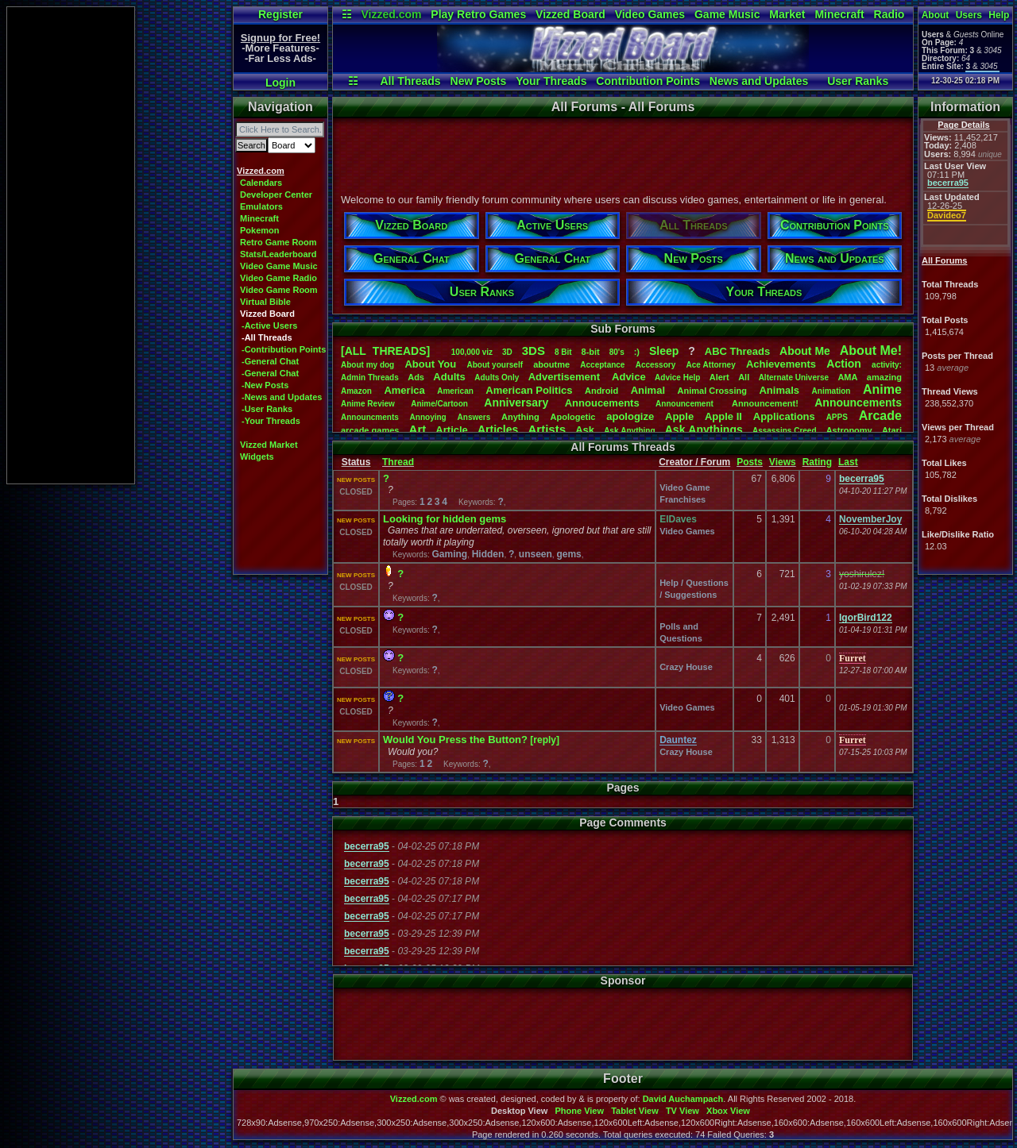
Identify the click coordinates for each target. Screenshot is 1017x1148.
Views (782, 462)
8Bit (563, 352)
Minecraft (839, 14)
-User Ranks (267, 409)
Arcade (880, 415)
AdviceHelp (677, 377)
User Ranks (857, 81)
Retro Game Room (278, 242)
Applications (784, 416)
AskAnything (629, 430)
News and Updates (759, 81)
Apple (679, 416)
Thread (398, 462)
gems (568, 554)
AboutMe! (871, 350)
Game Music (727, 14)
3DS (533, 350)
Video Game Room (279, 290)
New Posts (478, 81)
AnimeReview (368, 403)
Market (787, 14)
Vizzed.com (391, 14)
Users (969, 15)
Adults (449, 377)
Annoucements (602, 403)
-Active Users (269, 325)
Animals (779, 390)
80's (617, 352)
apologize (630, 416)
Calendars (261, 182)
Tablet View (635, 1110)
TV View (682, 1110)
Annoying (428, 417)
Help (998, 15)
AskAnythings (704, 429)
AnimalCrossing (712, 390)
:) (637, 351)
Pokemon (260, 230)
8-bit (591, 351)
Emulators (261, 206)
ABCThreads (737, 351)
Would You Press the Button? (455, 739)
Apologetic (573, 417)
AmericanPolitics (528, 390)
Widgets (257, 456)
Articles (498, 429)
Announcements (858, 402)
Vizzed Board (570, 14)
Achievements (781, 364)
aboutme (551, 364)
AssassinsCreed (784, 430)
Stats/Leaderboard (278, 254)
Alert (719, 377)
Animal (648, 390)
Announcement (685, 403)
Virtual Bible (265, 301)
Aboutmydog (367, 364)
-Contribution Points (284, 349)
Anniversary (516, 402)
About (935, 15)
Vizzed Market (269, 444)
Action (843, 363)
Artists (547, 429)
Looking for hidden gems (444, 519)
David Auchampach (683, 1099)
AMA (847, 377)
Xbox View (728, 1110)
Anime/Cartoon (439, 403)
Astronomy (849, 430)
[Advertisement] (70, 245)
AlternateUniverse (794, 377)
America (404, 390)
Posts (750, 462)
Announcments (370, 417)
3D (507, 352)
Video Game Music (279, 266)
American (455, 391)
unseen (535, 554)
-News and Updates (282, 397)
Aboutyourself (494, 364)
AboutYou (430, 364)
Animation (831, 391)
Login (280, 82)
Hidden (488, 554)
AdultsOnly (496, 377)
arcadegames (370, 430)
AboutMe (804, 351)
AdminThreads (370, 377)
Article (451, 430)
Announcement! (765, 403)
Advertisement (565, 377)
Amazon (356, 391)
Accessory (656, 364)
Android (601, 390)
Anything (520, 417)
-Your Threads (271, 421)
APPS (837, 417)
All (743, 377)
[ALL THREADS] (385, 351)
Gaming (449, 554)
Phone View (579, 1110)
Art (418, 429)
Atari (892, 430)
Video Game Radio (278, 278)
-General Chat (270, 361)
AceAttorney (710, 364)
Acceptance (602, 364)
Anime (882, 389)
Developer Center (276, 194)
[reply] (544, 739)
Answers (474, 417)
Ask (584, 430)
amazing (884, 377)
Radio (889, 14)
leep (664, 351)
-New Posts (265, 385)
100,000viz (472, 352)
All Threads (410, 81)
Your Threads (551, 81)
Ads (416, 377)
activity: (887, 364)
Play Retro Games (478, 14)
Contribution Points (648, 81)
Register (280, 14)
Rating (817, 462)
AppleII (723, 416)
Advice (629, 377)
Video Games (650, 14)
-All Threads (267, 337)
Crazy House (686, 667)
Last (848, 462)
